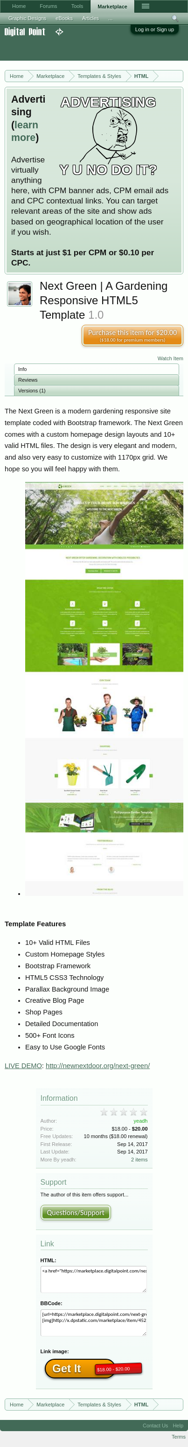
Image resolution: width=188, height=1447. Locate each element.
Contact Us (155, 1425)
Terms (179, 1437)
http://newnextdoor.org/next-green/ (98, 1066)
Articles (90, 18)
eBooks (64, 18)
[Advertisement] (74, 48)
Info (22, 369)
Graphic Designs (27, 18)
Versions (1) (32, 390)
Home (19, 6)
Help (178, 1425)
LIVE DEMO (23, 1066)
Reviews (28, 380)
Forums (48, 6)
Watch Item (170, 358)
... (110, 18)
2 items (139, 1159)
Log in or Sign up (154, 29)
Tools (77, 6)
